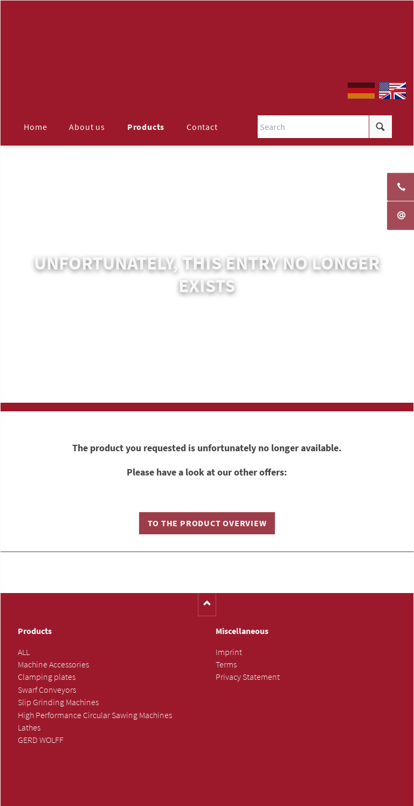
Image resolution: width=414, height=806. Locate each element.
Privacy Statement (248, 677)
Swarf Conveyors (47, 690)
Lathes (29, 728)
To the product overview (207, 524)
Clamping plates (46, 677)
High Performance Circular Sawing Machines (95, 715)
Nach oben (207, 605)
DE (361, 91)
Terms (226, 665)
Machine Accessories (53, 665)
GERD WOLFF (41, 740)
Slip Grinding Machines (58, 703)
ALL (24, 652)
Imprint (229, 652)
